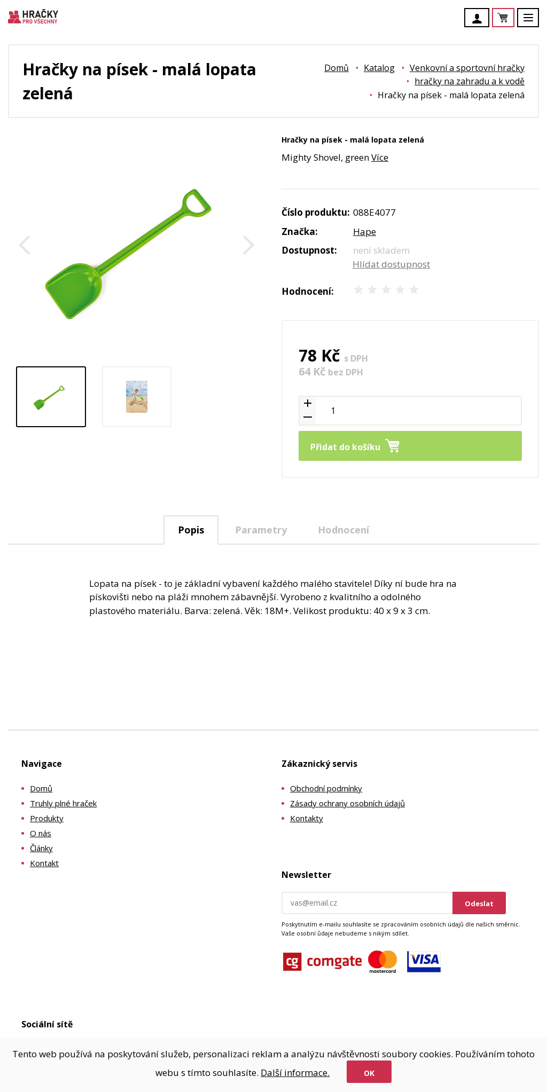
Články (41, 848)
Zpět (25, 245)
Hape (364, 231)
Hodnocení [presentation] (343, 529)
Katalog (379, 68)
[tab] (190, 530)
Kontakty (306, 818)
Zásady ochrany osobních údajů (347, 803)
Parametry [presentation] (261, 529)
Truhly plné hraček (63, 803)
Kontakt (44, 863)
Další (248, 245)
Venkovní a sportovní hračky (467, 68)
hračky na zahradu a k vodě (470, 81)
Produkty (47, 818)
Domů (336, 68)
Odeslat (479, 903)
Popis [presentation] (191, 529)
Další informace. (295, 1072)
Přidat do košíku (345, 447)
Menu (534, 22)
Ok (369, 1073)
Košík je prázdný (513, 18)
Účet (480, 18)
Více (379, 157)
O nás (40, 833)
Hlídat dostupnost (391, 264)
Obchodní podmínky (326, 788)
